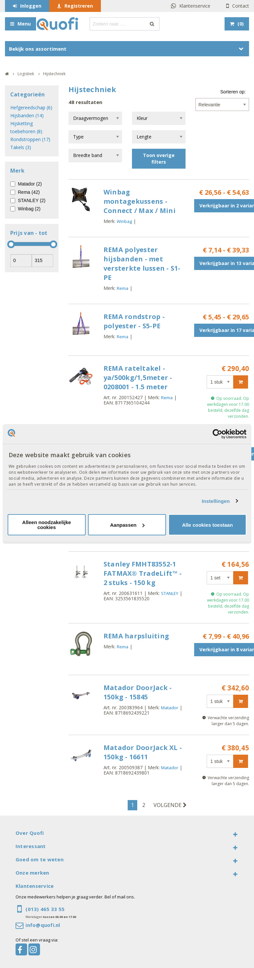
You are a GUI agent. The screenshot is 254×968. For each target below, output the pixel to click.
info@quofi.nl (42, 925)
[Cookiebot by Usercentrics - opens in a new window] (217, 434)
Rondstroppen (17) (30, 139)
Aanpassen (127, 525)
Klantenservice (194, 6)
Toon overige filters (159, 158)
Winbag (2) (29, 208)
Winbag (124, 221)
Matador (169, 708)
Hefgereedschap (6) (31, 107)
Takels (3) (20, 147)
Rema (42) (29, 192)
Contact (240, 6)
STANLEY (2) (32, 200)
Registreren (78, 6)
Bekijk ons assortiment (37, 48)
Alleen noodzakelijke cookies (46, 524)
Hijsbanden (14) (27, 115)
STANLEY (169, 593)
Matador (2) (30, 184)
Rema (122, 288)
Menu (24, 24)
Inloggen (30, 6)
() (240, 24)
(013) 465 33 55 (44, 909)
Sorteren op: (233, 91)
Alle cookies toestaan (207, 525)
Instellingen (216, 501)
